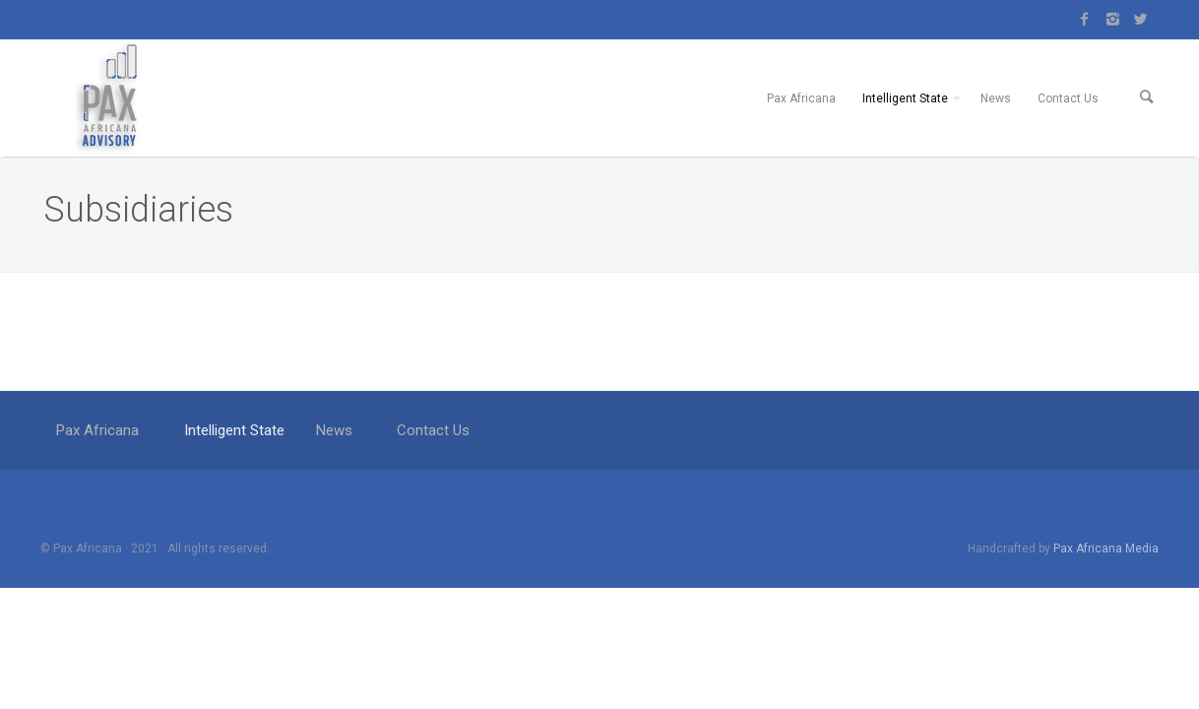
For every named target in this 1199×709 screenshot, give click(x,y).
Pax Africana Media (1106, 597)
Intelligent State (905, 122)
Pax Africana (801, 122)
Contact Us (1068, 122)
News (995, 122)
